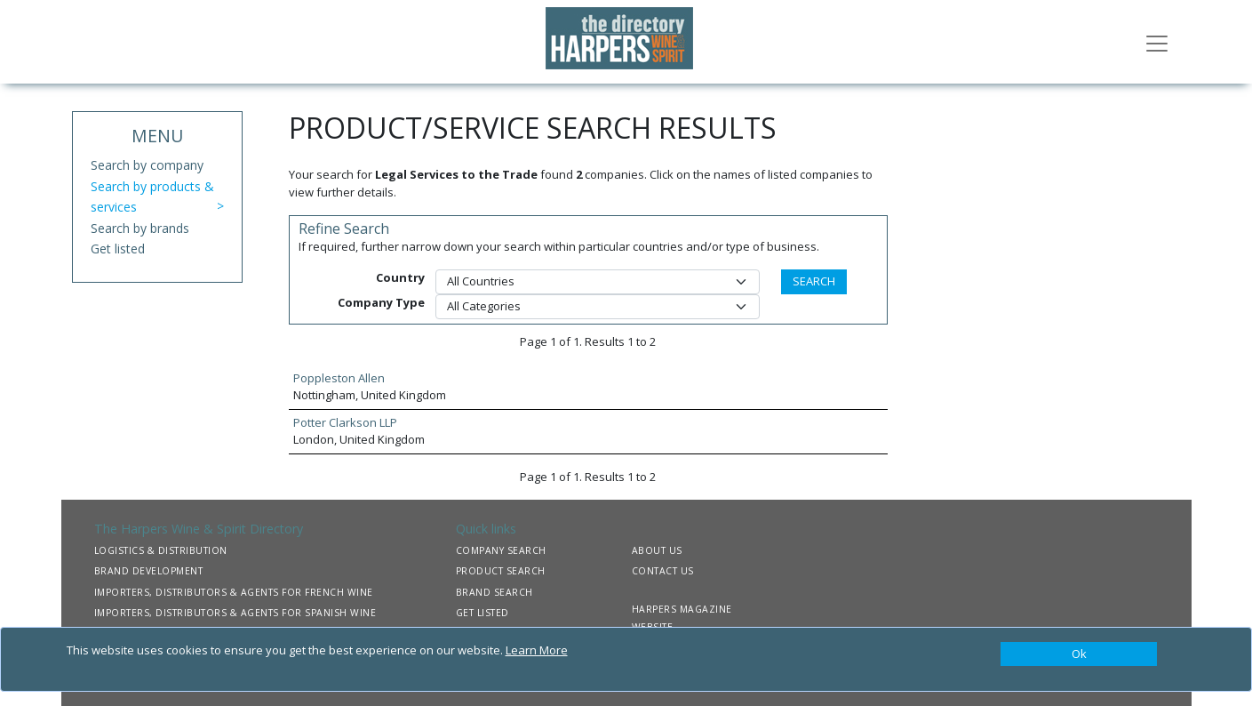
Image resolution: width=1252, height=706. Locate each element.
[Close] (1079, 654)
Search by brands (140, 228)
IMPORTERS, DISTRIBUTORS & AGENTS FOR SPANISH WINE (235, 612)
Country (400, 277)
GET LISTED (482, 612)
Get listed (118, 248)
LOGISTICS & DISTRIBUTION (160, 550)
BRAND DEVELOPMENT (148, 571)
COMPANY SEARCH (501, 550)
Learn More (537, 650)
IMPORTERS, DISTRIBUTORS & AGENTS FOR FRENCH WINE (233, 592)
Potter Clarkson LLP (345, 422)
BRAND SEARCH (494, 592)
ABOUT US (657, 550)
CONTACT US (663, 571)
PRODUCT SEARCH (501, 571)
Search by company (147, 164)
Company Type (381, 302)
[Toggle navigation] (1157, 42)
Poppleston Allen (339, 378)
